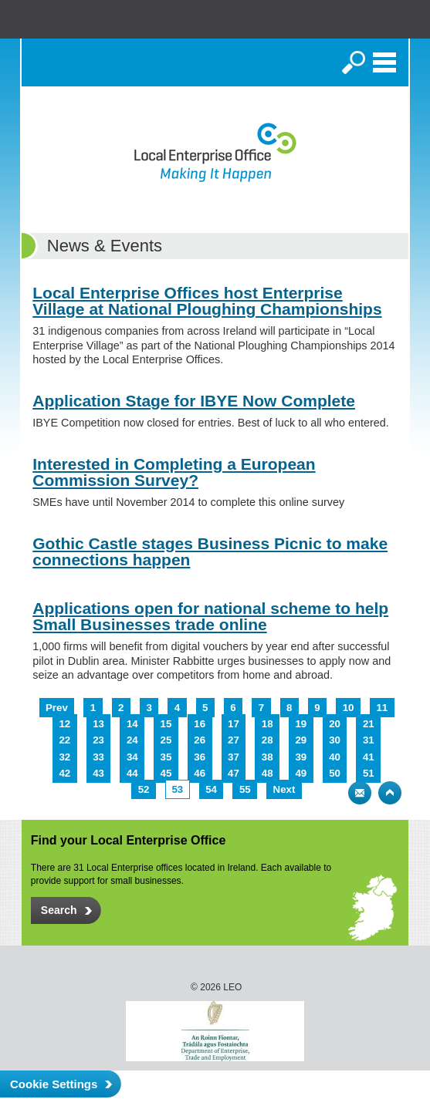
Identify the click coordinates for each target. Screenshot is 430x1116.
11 (382, 707)
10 (348, 707)
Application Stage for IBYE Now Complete (193, 401)
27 (233, 740)
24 (132, 740)
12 (64, 724)
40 (334, 757)
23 (98, 740)
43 (98, 773)
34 (132, 757)
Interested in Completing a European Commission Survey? (173, 472)
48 (267, 773)
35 (166, 757)
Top (389, 792)
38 (267, 757)
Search (353, 62)
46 (199, 773)
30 (334, 740)
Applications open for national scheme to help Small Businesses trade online (210, 616)
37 (233, 757)
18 (267, 724)
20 (334, 724)
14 (132, 724)
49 (300, 773)
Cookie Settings (53, 1084)
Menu (384, 62)
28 (267, 740)
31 (368, 740)
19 (300, 724)
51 (368, 773)
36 (199, 757)
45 (166, 773)
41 (368, 757)
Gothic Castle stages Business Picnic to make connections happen (210, 551)
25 (166, 740)
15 (166, 724)
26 (199, 740)
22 (64, 740)
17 (233, 724)
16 (199, 724)
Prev (57, 707)
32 (64, 757)
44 (132, 773)
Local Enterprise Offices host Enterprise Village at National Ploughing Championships (206, 301)
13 (98, 724)
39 (300, 757)
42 (64, 773)
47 (233, 773)
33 (98, 757)
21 (368, 724)
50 (334, 773)
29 (300, 740)
